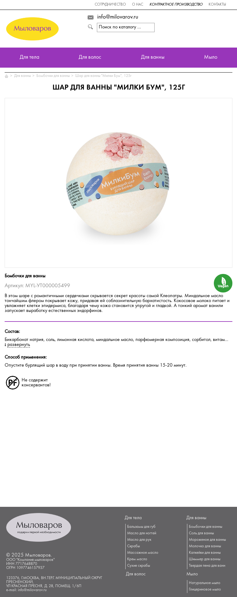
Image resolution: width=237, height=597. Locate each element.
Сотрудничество (110, 4)
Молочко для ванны (205, 546)
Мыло (210, 57)
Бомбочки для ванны (53, 76)
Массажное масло (142, 553)
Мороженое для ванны (207, 540)
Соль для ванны (201, 533)
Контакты (217, 4)
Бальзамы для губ (141, 527)
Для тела (29, 57)
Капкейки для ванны (205, 553)
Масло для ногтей (141, 533)
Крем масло (137, 559)
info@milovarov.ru (117, 17)
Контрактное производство (175, 4)
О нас (137, 4)
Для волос (90, 57)
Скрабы (133, 546)
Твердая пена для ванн (207, 566)
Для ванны (152, 57)
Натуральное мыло (204, 583)
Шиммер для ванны (204, 559)
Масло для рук (139, 540)
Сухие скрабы (138, 566)
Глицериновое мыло (205, 589)
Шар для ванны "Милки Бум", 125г (103, 76)
